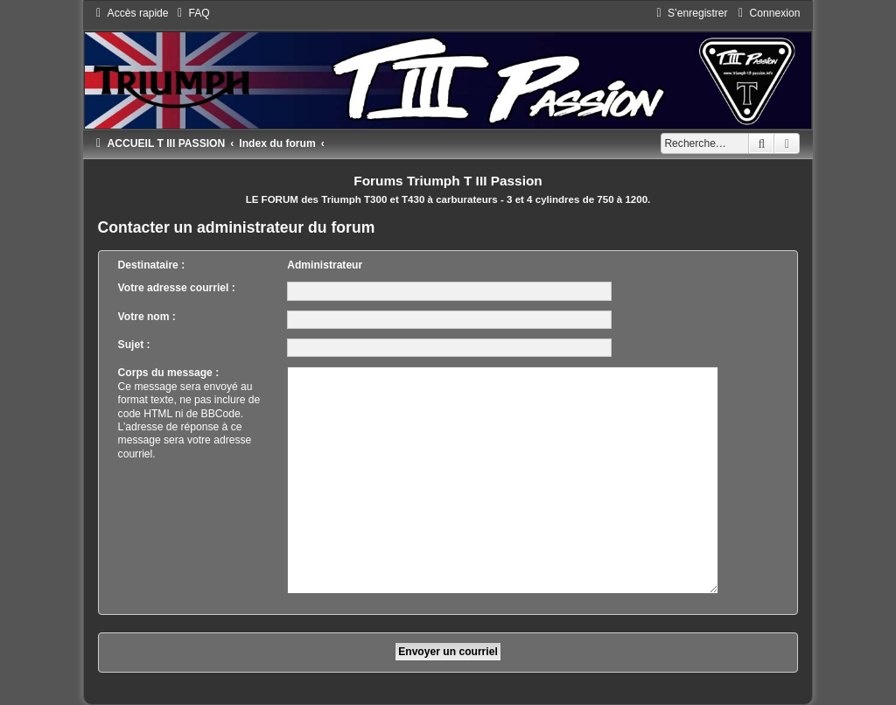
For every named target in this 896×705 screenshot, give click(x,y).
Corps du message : (169, 372)
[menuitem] (191, 13)
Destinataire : (152, 265)
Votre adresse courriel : (176, 288)
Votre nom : (147, 317)
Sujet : (134, 345)
